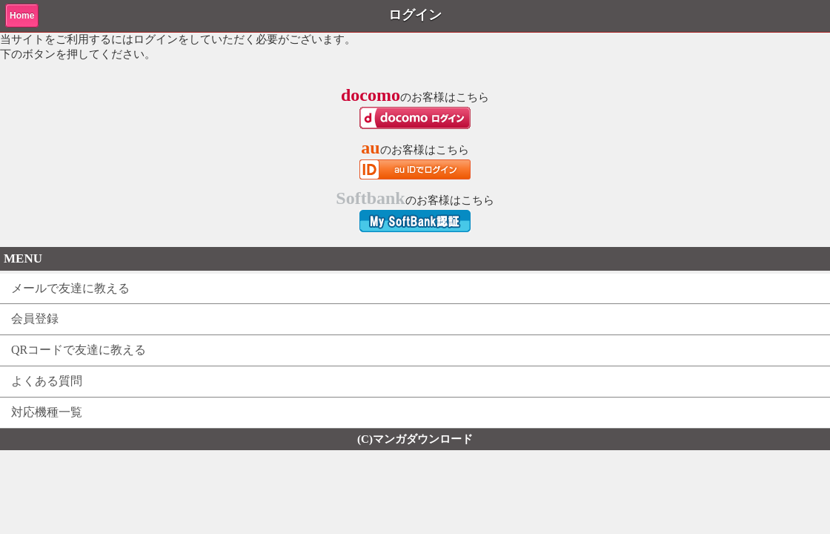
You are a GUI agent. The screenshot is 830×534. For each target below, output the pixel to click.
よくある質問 (46, 381)
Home (22, 15)
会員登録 (35, 318)
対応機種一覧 (46, 412)
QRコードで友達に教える (78, 349)
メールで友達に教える (70, 288)
